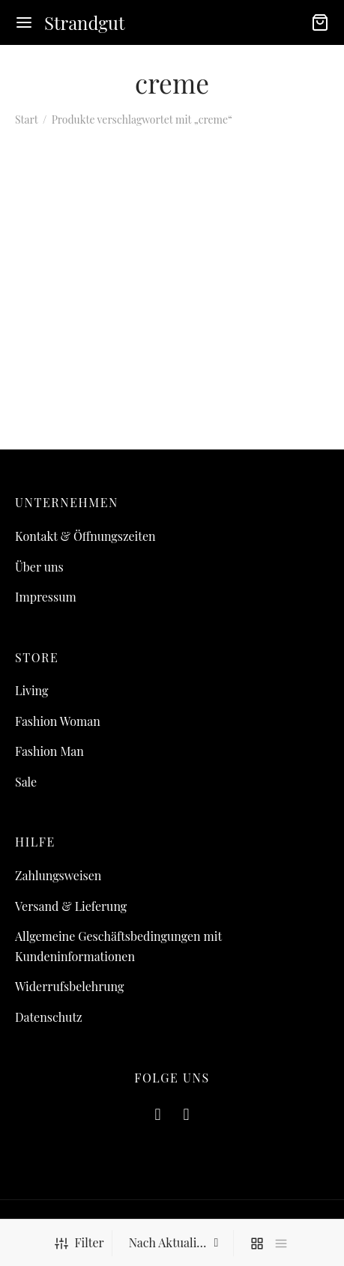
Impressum (45, 597)
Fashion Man (49, 751)
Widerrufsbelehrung (69, 986)
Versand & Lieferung (71, 906)
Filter (79, 1242)
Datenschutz (48, 1017)
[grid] (257, 1243)
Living (31, 690)
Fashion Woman (57, 721)
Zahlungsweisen (58, 875)
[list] (281, 1243)
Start (26, 119)
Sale (26, 782)
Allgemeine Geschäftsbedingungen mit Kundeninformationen (118, 946)
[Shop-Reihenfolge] (174, 1243)
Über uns (39, 567)
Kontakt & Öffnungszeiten (85, 536)
